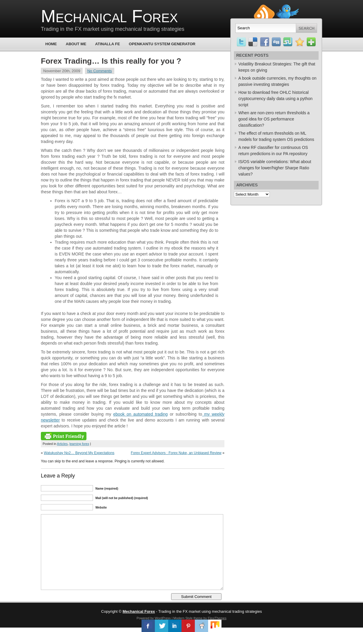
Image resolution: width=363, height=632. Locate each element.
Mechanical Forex (109, 16)
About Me (76, 44)
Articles (62, 444)
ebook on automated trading (140, 414)
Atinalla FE (107, 44)
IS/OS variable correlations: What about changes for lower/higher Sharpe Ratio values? (274, 167)
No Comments (99, 71)
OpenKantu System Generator (162, 44)
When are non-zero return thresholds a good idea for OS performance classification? (273, 119)
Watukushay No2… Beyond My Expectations (79, 453)
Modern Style (183, 618)
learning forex (79, 444)
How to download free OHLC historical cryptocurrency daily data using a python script (275, 98)
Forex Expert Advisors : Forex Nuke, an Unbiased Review (176, 453)
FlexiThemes (217, 618)
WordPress (163, 618)
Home (51, 44)
